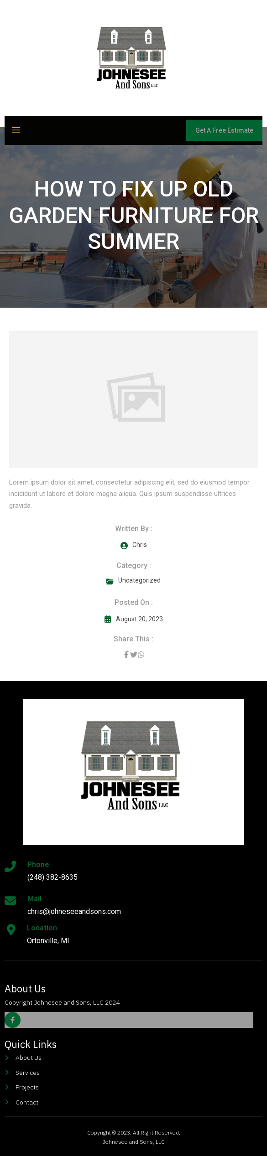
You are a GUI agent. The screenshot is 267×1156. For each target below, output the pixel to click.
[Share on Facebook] (126, 654)
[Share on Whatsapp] (141, 654)
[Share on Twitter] (133, 654)
